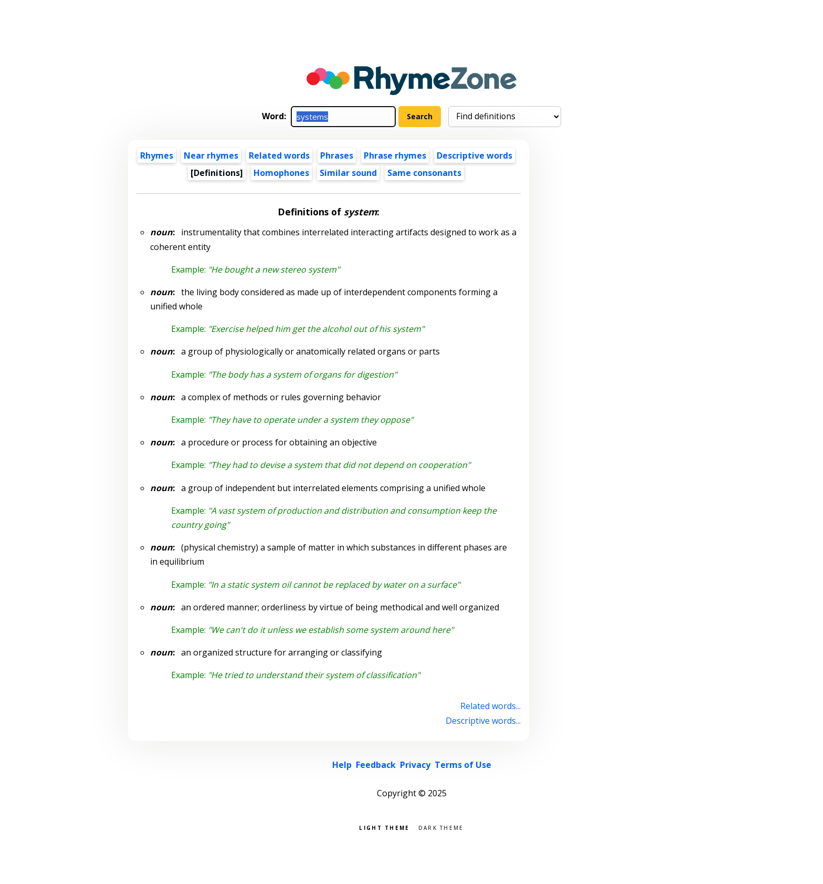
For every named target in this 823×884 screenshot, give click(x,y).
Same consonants (424, 173)
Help (342, 765)
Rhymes (156, 155)
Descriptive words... (483, 720)
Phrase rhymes (395, 155)
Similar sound (348, 173)
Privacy (415, 765)
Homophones (281, 173)
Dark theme (441, 827)
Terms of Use (463, 765)
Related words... (490, 706)
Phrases (336, 155)
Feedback (376, 765)
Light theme (384, 827)
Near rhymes (211, 155)
